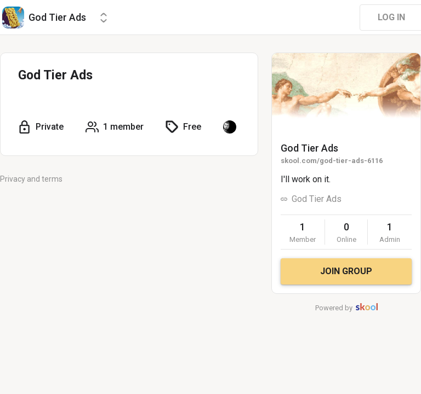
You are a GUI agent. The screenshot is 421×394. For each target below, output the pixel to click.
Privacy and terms (31, 179)
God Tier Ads (309, 148)
